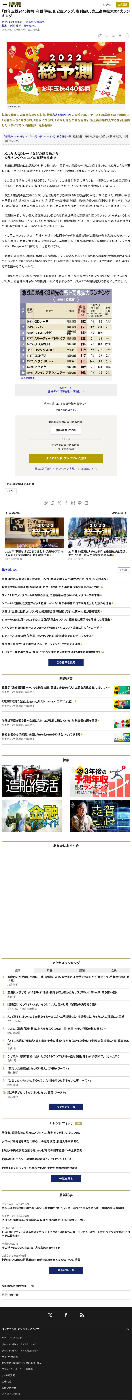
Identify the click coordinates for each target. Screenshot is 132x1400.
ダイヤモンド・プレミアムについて (19, 1344)
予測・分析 (15, 25)
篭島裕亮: (35, 21)
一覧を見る (66, 1178)
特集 (4, 25)
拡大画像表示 (28, 378)
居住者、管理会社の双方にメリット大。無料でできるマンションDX (41, 1132)
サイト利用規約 (10, 1356)
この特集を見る (66, 662)
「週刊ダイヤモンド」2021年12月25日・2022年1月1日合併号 (35, 136)
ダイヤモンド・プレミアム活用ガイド (20, 1350)
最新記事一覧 (66, 1270)
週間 (82, 970)
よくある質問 (8, 1375)
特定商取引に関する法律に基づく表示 (22, 1363)
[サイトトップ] (14, 4)
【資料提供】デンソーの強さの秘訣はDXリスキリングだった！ (38, 1159)
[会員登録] (122, 4)
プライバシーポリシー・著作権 (17, 1369)
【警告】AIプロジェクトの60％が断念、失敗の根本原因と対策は (40, 1168)
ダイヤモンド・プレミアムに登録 (66, 458)
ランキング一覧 (66, 1107)
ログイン (107, 4)
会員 (114, 970)
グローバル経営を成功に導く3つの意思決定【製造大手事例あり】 (41, 1141)
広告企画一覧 (10, 1294)
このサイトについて (12, 1338)
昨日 (50, 970)
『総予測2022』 (62, 115)
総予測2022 (30, 25)
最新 (18, 970)
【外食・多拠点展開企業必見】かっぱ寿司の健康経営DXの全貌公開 (42, 1150)
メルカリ (11, 491)
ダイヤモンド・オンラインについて (20, 1329)
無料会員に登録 (66, 430)
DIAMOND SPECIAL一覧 (18, 1286)
